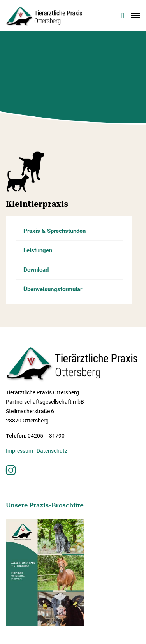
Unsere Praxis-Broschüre (45, 505)
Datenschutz (52, 451)
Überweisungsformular (52, 289)
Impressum (19, 451)
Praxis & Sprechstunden (54, 230)
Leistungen (37, 250)
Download (36, 269)
